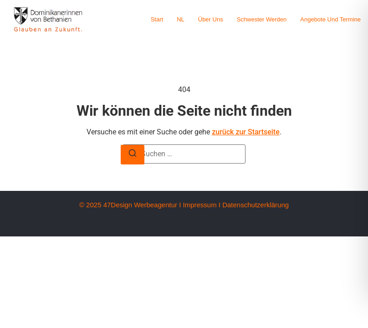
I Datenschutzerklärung (254, 205)
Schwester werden (262, 19)
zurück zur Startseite (246, 132)
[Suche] (132, 154)
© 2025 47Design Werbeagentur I (130, 205)
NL (180, 19)
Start (157, 19)
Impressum (199, 205)
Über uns (210, 19)
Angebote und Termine (330, 19)
